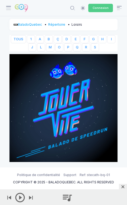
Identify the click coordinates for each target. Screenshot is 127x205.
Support (69, 175)
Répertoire (56, 24)
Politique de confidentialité (38, 175)
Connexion (101, 8)
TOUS (18, 39)
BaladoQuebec (30, 24)
